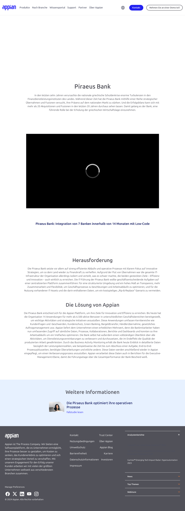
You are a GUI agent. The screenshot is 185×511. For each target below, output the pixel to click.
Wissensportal (57, 7)
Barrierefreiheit (78, 453)
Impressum (76, 465)
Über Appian (96, 7)
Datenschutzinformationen (84, 459)
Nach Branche (39, 7)
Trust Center (106, 435)
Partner (83, 7)
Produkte (25, 7)
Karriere (108, 453)
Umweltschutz (77, 447)
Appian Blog (106, 447)
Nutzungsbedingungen (82, 441)
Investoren (107, 459)
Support (71, 7)
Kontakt (74, 435)
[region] (92, 171)
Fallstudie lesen (75, 412)
